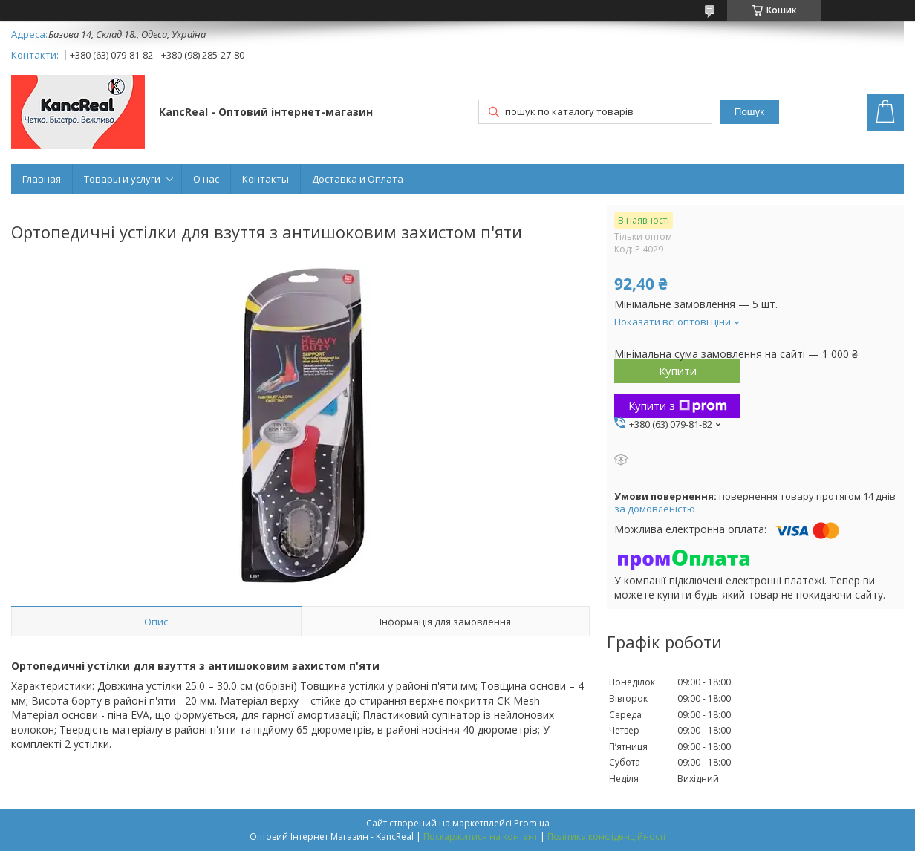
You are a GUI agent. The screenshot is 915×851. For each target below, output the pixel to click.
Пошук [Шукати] (749, 111)
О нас (206, 179)
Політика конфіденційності (606, 836)
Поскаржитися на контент (480, 836)
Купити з (677, 405)
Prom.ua (532, 823)
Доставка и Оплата (357, 179)
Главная (41, 179)
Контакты (265, 179)
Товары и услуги (122, 179)
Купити (678, 370)
